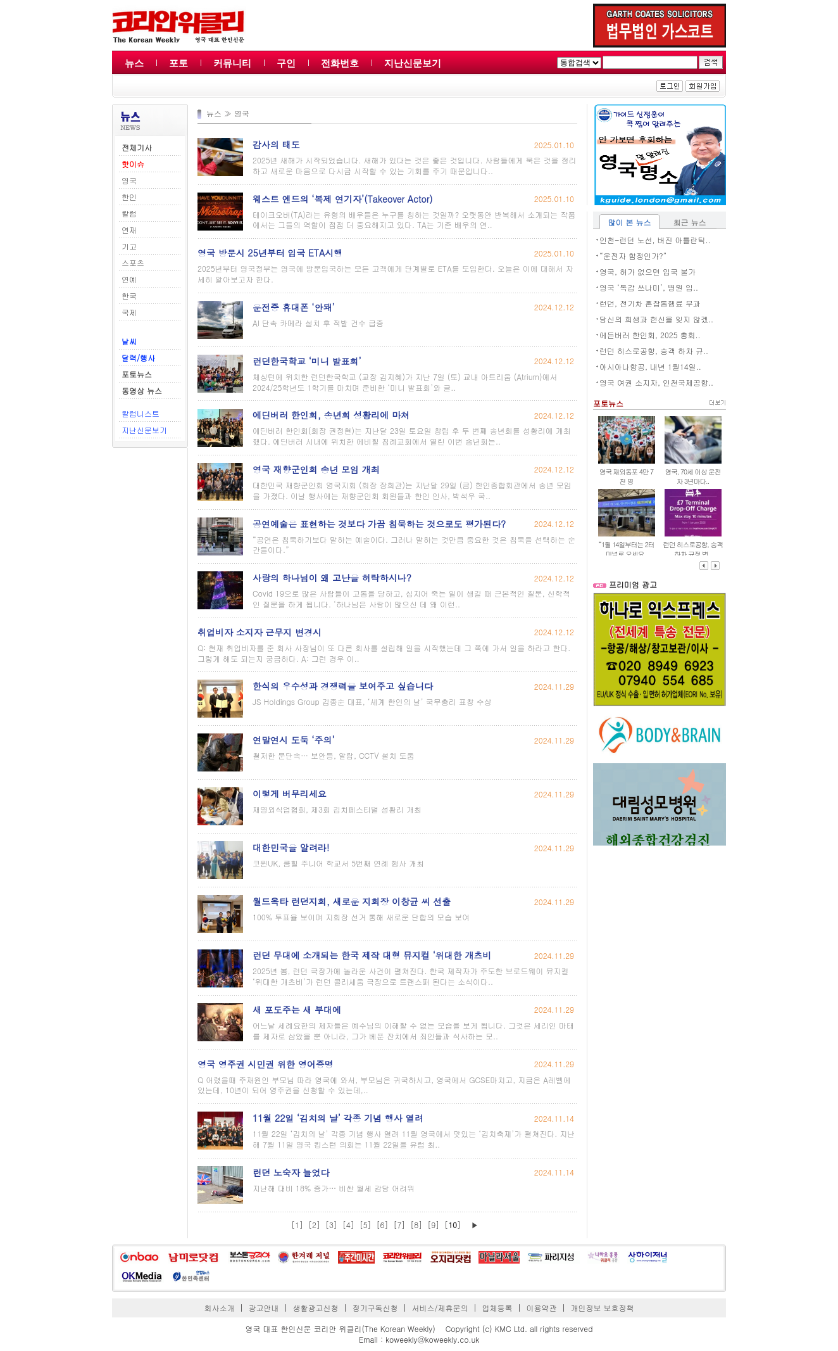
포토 (178, 63)
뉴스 (134, 63)
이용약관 (541, 1307)
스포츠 (133, 262)
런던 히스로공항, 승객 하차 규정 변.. (693, 549)
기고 (129, 246)
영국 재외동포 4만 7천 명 (626, 476)
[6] (383, 1224)
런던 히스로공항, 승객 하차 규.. (653, 350)
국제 (129, 312)
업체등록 (497, 1307)
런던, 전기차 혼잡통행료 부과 (650, 303)
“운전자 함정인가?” (633, 255)
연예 (129, 279)
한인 (129, 196)
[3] (331, 1224)
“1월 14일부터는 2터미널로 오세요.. (626, 549)
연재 (129, 229)
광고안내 (264, 1307)
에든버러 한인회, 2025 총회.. (650, 334)
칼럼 (129, 213)
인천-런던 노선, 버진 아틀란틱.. (655, 239)
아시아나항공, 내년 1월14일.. (650, 366)
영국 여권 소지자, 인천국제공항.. (656, 382)
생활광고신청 (316, 1307)
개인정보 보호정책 (602, 1307)
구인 (286, 63)
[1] (297, 1224)
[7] (399, 1224)
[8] (416, 1224)
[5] (366, 1224)
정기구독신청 (375, 1307)
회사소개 (219, 1307)
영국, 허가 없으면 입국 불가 (647, 271)
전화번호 (340, 63)
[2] (314, 1224)
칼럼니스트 (140, 413)
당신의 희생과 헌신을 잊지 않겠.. (656, 319)
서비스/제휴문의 (439, 1307)
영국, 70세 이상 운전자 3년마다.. (692, 476)
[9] (433, 1224)
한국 (129, 295)
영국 (129, 180)
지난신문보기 (412, 63)
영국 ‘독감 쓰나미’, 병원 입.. (648, 287)
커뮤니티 (232, 63)
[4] (348, 1224)
